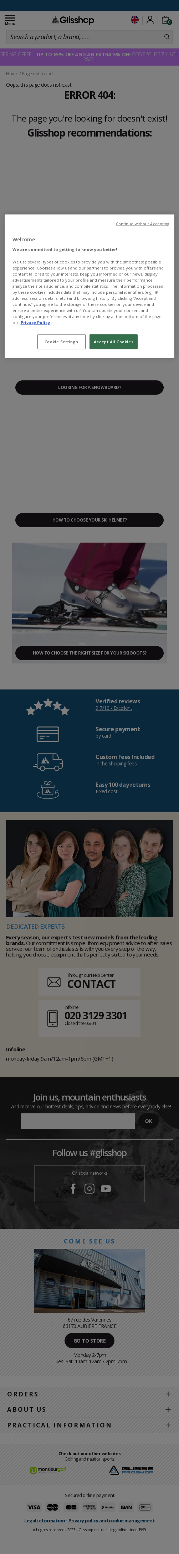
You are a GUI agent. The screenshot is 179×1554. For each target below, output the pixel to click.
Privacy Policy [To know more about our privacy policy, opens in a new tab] (35, 322)
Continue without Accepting (142, 223)
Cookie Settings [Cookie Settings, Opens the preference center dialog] (61, 341)
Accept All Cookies (113, 341)
